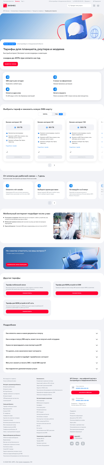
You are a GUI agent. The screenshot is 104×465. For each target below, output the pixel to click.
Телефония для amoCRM (9, 427)
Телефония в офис (8, 416)
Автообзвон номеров (42, 417)
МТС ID (38, 426)
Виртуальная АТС (7, 409)
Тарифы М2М (40, 441)
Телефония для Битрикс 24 (10, 429)
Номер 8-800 (6, 411)
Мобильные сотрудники (43, 403)
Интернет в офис (7, 389)
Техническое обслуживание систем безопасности (49, 390)
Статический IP (7, 400)
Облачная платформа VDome (44, 395)
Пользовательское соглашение (78, 427)
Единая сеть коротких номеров (11, 418)
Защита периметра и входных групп (12, 451)
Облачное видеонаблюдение (10, 437)
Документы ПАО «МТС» (76, 418)
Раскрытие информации (76, 416)
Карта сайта (73, 422)
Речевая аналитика (41, 410)
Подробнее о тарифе (11, 146)
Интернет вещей (7, 396)
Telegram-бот (82, 403)
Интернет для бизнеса (9, 387)
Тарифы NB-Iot (40, 438)
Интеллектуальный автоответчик (11, 422)
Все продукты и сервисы (9, 379)
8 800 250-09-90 (82, 400)
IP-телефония (6, 413)
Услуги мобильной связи (9, 381)
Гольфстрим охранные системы (11, 444)
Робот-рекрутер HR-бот (43, 421)
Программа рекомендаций (77, 429)
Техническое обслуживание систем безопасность (16, 456)
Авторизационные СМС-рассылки (45, 430)
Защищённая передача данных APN (46, 392)
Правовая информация (76, 432)
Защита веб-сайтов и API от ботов (45, 383)
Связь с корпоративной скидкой (11, 432)
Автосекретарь (40, 400)
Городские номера (8, 420)
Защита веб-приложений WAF (44, 385)
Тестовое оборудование (43, 445)
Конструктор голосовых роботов (45, 419)
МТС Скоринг (40, 412)
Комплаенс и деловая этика (77, 425)
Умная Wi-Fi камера (8, 449)
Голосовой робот (41, 407)
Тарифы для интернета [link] (51, 11)
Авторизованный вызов (43, 414)
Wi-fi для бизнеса (7, 391)
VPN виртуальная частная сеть (11, 398)
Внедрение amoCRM (42, 433)
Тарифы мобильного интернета (11, 394)
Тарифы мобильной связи (10, 406)
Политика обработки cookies (77, 420)
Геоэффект (39, 405)
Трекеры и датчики (41, 443)
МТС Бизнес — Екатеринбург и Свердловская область (17, 11)
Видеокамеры (6, 440)
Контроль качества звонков (44, 423)
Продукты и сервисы (38, 11)
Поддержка (74, 403)
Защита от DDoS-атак (42, 388)
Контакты (72, 413)
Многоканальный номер (9, 425)
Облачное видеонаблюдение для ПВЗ (12, 454)
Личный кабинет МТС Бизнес (78, 405)
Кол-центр (39, 428)
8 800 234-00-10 (82, 1)
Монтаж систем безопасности (11, 442)
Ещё (23, 1)
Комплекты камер (8, 447)
